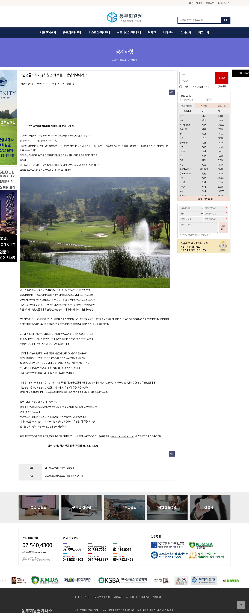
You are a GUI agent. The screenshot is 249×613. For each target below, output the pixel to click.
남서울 (182, 182)
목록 (171, 92)
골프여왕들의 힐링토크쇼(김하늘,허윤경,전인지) (64, 448)
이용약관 (118, 569)
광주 (181, 147)
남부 (181, 178)
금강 (181, 156)
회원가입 (224, 2)
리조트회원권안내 (99, 32)
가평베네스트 (185, 125)
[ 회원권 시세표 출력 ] (204, 199)
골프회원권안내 (72, 32)
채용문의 (157, 569)
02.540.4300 (37, 517)
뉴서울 (182, 196)
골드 (181, 134)
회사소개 (186, 32)
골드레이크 (184, 143)
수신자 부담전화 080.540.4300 (33, 525)
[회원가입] (222, 86)
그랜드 (182, 151)
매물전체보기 (48, 32)
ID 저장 (185, 87)
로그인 (210, 2)
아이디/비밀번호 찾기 (200, 87)
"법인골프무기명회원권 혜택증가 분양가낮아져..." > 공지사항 (124, 18)
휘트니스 (221, 105)
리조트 (204, 105)
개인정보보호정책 (101, 569)
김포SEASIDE (185, 169)
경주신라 (183, 129)
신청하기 (223, 228)
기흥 (181, 160)
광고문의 (130, 569)
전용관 (152, 32)
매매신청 (168, 32)
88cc (181, 116)
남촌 (181, 191)
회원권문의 (143, 569)
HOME (114, 60)
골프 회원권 (186, 105)
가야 (181, 120)
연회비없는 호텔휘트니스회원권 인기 (59, 440)
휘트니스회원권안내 (129, 32)
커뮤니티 (203, 32)
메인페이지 (195, 2)
